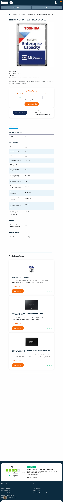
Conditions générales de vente (8, 497)
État (10, 75)
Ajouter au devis (20, 113)
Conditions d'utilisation (7, 493)
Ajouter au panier (31, 104)
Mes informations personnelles (40, 493)
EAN (10, 73)
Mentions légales (5, 490)
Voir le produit (17, 291)
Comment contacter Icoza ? (8, 495)
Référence (12, 71)
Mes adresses (36, 490)
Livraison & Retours (6, 488)
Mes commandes (37, 488)
